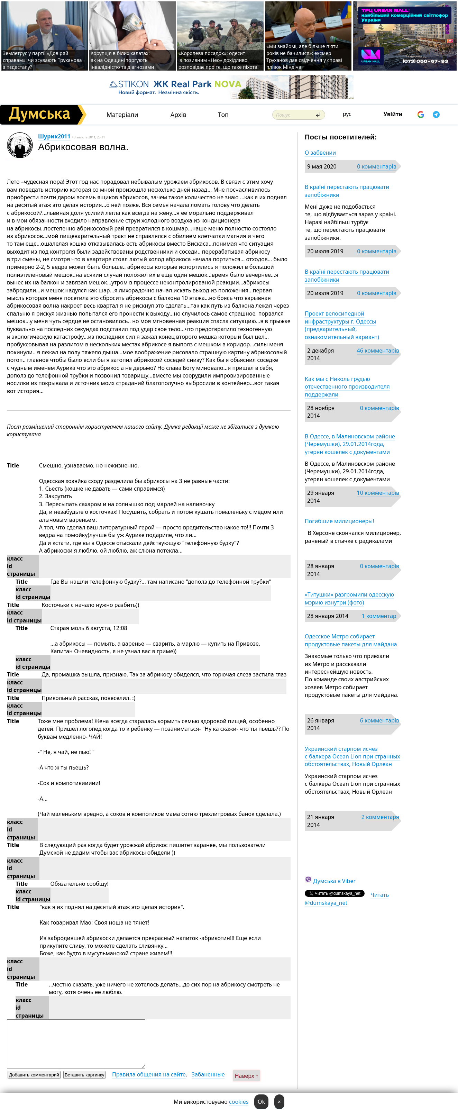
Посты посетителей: (341, 137)
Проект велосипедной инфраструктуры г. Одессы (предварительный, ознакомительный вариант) (344, 325)
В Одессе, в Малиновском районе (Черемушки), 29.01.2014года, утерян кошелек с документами (350, 444)
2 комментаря (380, 817)
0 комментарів (376, 166)
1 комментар (378, 616)
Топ (223, 114)
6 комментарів (379, 720)
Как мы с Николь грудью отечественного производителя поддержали (347, 386)
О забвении (320, 152)
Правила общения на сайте (149, 1074)
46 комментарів (378, 350)
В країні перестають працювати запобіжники (347, 190)
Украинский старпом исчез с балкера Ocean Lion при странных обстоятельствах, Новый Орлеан (352, 756)
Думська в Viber (334, 881)
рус (347, 114)
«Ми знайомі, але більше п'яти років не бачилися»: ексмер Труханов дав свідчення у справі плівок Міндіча (304, 56)
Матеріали (122, 114)
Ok (261, 1102)
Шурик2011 (54, 136)
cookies (238, 1102)
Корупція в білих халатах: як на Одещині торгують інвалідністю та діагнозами (122, 60)
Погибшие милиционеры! (339, 521)
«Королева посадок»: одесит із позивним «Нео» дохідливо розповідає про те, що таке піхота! (218, 60)
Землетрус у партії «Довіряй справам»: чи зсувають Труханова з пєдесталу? (42, 60)
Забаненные (208, 1074)
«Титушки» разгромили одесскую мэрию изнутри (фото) (349, 598)
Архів (178, 114)
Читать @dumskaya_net (347, 898)
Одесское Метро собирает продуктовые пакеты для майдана (351, 640)
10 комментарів (378, 493)
